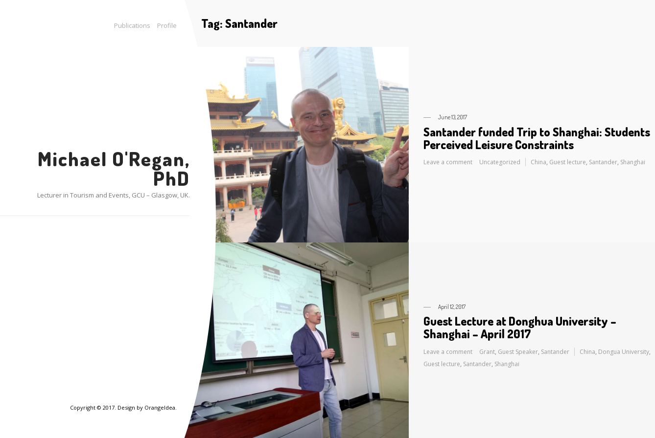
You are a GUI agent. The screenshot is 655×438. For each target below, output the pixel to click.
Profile (167, 25)
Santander (603, 162)
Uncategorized (499, 162)
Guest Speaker (518, 352)
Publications (132, 25)
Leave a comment (447, 162)
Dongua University (623, 352)
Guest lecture (567, 162)
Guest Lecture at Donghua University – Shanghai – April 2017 (519, 327)
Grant (487, 352)
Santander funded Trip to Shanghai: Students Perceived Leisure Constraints (536, 138)
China (538, 162)
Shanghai (632, 162)
